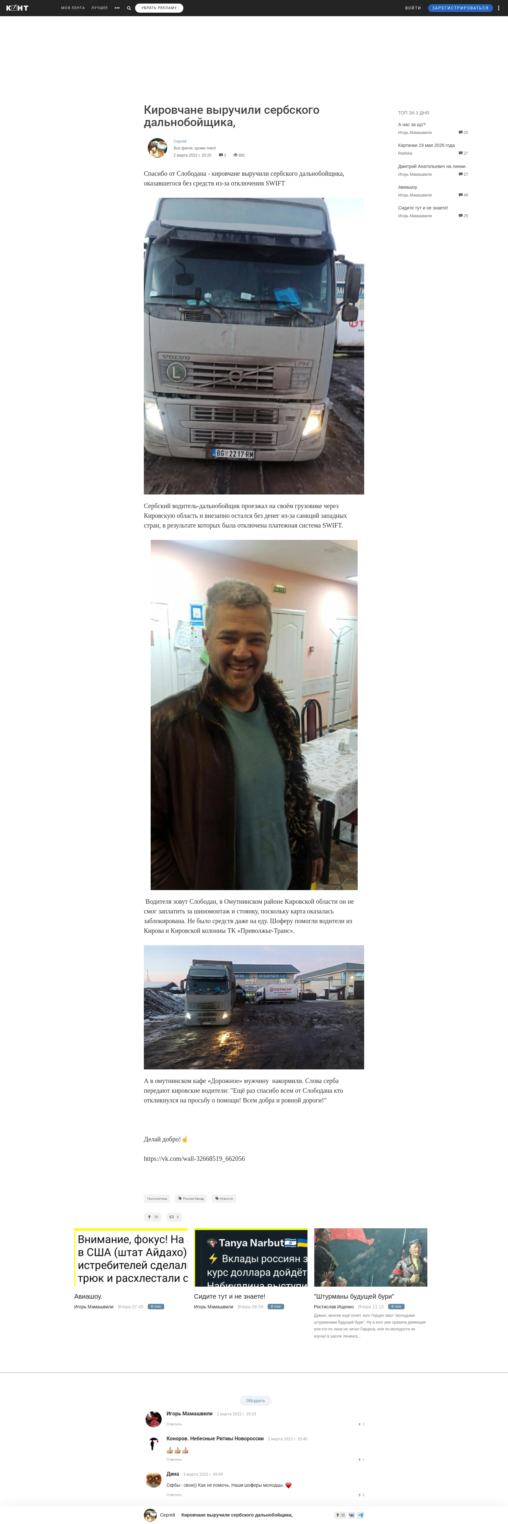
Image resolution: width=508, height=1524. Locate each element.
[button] (499, 8)
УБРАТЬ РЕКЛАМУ (159, 8)
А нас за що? (412, 124)
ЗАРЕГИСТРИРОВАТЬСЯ (460, 8)
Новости (224, 1198)
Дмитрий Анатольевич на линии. (432, 166)
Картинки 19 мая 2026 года (426, 145)
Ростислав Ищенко (334, 1306)
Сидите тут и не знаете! (423, 207)
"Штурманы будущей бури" (354, 1296)
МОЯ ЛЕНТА (73, 8)
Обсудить (255, 1400)
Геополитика (157, 1198)
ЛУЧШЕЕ (99, 8)
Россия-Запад (191, 1198)
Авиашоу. (408, 187)
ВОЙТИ (413, 8)
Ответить (174, 1424)
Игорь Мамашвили (93, 1306)
